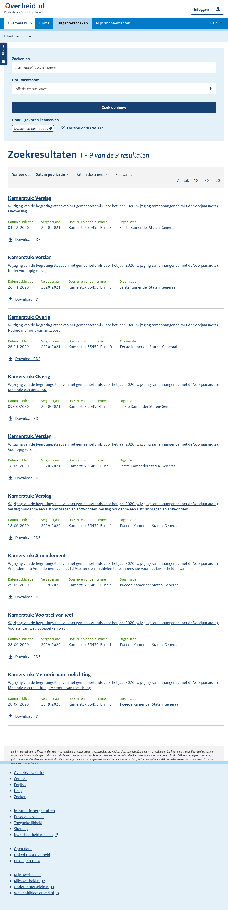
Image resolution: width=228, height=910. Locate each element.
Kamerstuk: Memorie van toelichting (49, 675)
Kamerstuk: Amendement (37, 556)
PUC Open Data (27, 860)
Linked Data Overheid (32, 854)
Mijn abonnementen (113, 23)
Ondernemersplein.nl (31, 886)
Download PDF (27, 239)
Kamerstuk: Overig (29, 317)
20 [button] (206, 180)
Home (44, 23)
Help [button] (214, 23)
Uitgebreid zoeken (72, 23)
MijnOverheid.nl (27, 874)
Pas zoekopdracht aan (85, 128)
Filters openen (3, 54)
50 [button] (218, 180)
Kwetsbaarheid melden (33, 834)
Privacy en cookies (29, 816)
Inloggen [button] (201, 9)
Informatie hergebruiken (34, 810)
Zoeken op (21, 59)
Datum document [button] (90, 174)
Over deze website (29, 772)
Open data (23, 848)
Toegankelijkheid (28, 822)
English (20, 784)
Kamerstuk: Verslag (29, 198)
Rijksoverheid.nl (27, 880)
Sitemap (21, 828)
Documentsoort (25, 80)
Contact (20, 778)
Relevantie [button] (124, 174)
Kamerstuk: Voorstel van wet (40, 615)
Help (18, 790)
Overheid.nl (17, 24)
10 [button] (196, 180)
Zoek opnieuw (114, 107)
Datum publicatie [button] (50, 174)
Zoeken (20, 796)
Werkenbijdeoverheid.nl (34, 892)
